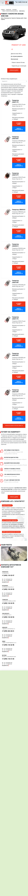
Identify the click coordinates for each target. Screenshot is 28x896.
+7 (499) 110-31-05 (8, 659)
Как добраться (5, 582)
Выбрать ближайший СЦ (19, 129)
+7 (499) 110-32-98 (8, 645)
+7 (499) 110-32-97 (8, 575)
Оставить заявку (18, 124)
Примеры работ (19, 18)
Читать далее (14, 497)
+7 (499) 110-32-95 (8, 603)
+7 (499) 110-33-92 (8, 589)
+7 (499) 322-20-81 (8, 631)
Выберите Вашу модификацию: (9, 78)
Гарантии (14, 18)
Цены (2, 18)
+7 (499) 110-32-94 (8, 617)
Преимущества (7, 18)
